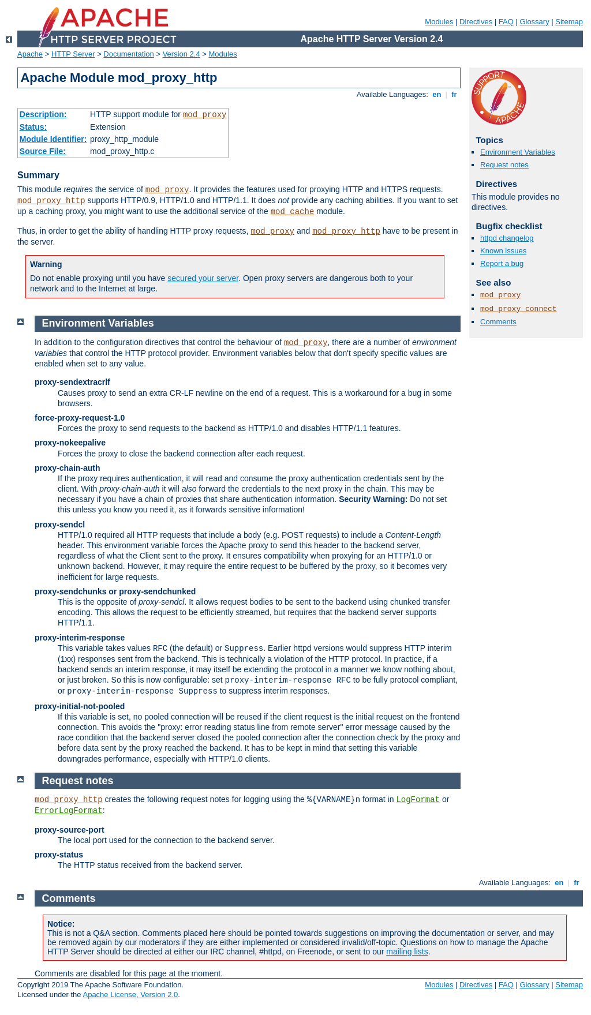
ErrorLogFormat (69, 810)
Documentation (128, 54)
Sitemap (569, 21)
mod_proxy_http (51, 200)
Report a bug (501, 263)
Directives (475, 21)
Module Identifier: (53, 139)
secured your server (202, 278)
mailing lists (407, 951)
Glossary (534, 21)
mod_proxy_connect (518, 309)
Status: (33, 127)
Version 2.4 (181, 54)
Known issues (503, 250)
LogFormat (418, 799)
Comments (498, 321)
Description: (43, 114)
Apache (30, 54)
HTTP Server (73, 54)
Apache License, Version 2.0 (130, 994)
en (437, 94)
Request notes (504, 164)
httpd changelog (507, 238)
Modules (439, 21)
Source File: (43, 151)
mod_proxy (205, 114)
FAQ (506, 21)
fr (454, 94)
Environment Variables (517, 152)
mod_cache (293, 211)
